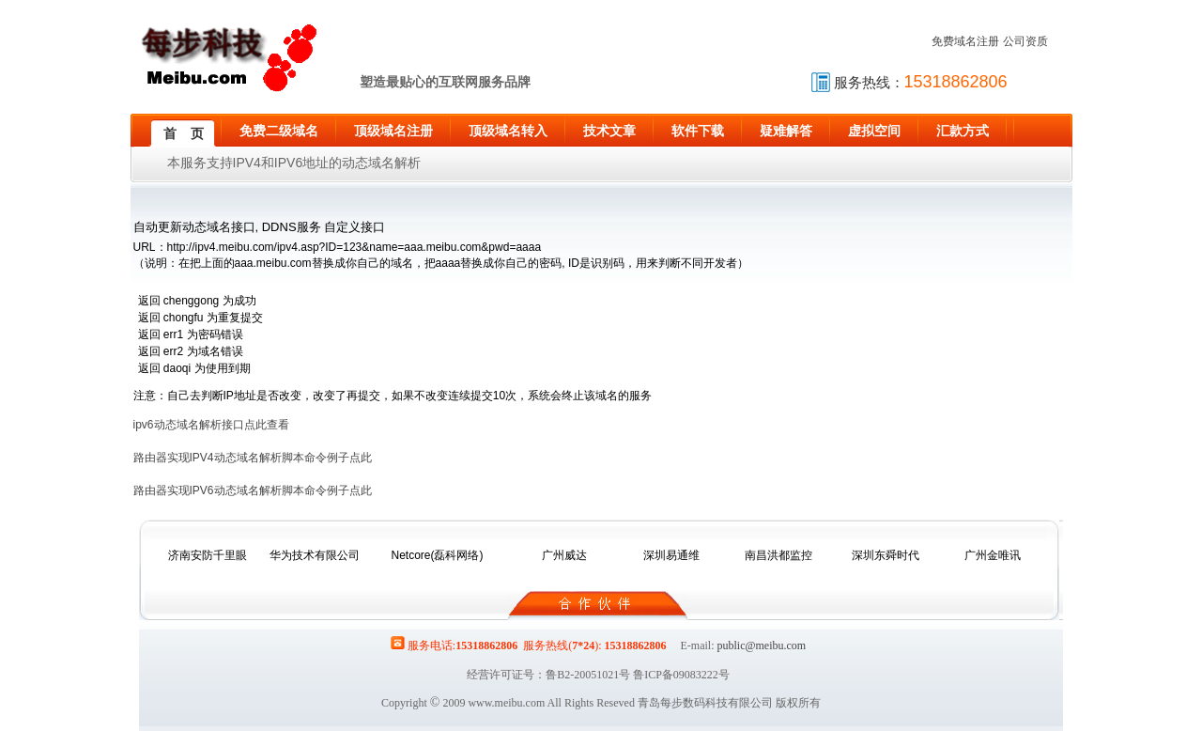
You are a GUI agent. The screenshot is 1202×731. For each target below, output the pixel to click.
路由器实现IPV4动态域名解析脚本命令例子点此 (252, 457)
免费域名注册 (965, 41)
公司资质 (1025, 41)
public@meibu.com (761, 645)
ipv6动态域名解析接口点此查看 (211, 424)
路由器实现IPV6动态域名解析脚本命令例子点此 (252, 490)
